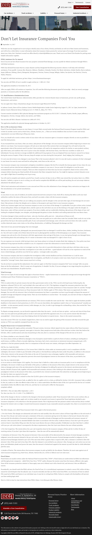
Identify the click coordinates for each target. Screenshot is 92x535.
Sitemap (48, 533)
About (70, 2)
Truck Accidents (27, 13)
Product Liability (54, 510)
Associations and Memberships (76, 501)
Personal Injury (60, 13)
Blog (72, 509)
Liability (44, 13)
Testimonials (79, 2)
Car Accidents (9, 13)
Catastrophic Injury (55, 517)
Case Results (75, 505)
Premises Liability (54, 507)
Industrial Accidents (80, 13)
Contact (88, 2)
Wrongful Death (54, 515)
